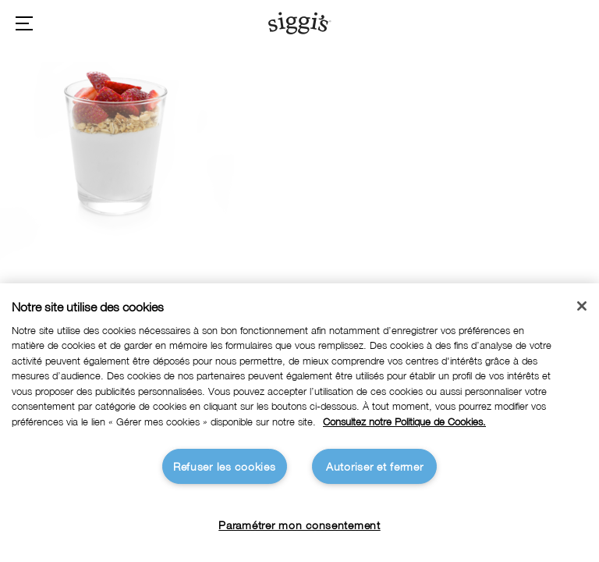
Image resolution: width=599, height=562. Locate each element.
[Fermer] (582, 306)
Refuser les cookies (224, 466)
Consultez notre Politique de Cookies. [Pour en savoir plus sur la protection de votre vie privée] (404, 422)
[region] (299, 422)
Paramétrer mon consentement (299, 525)
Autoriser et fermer (375, 466)
